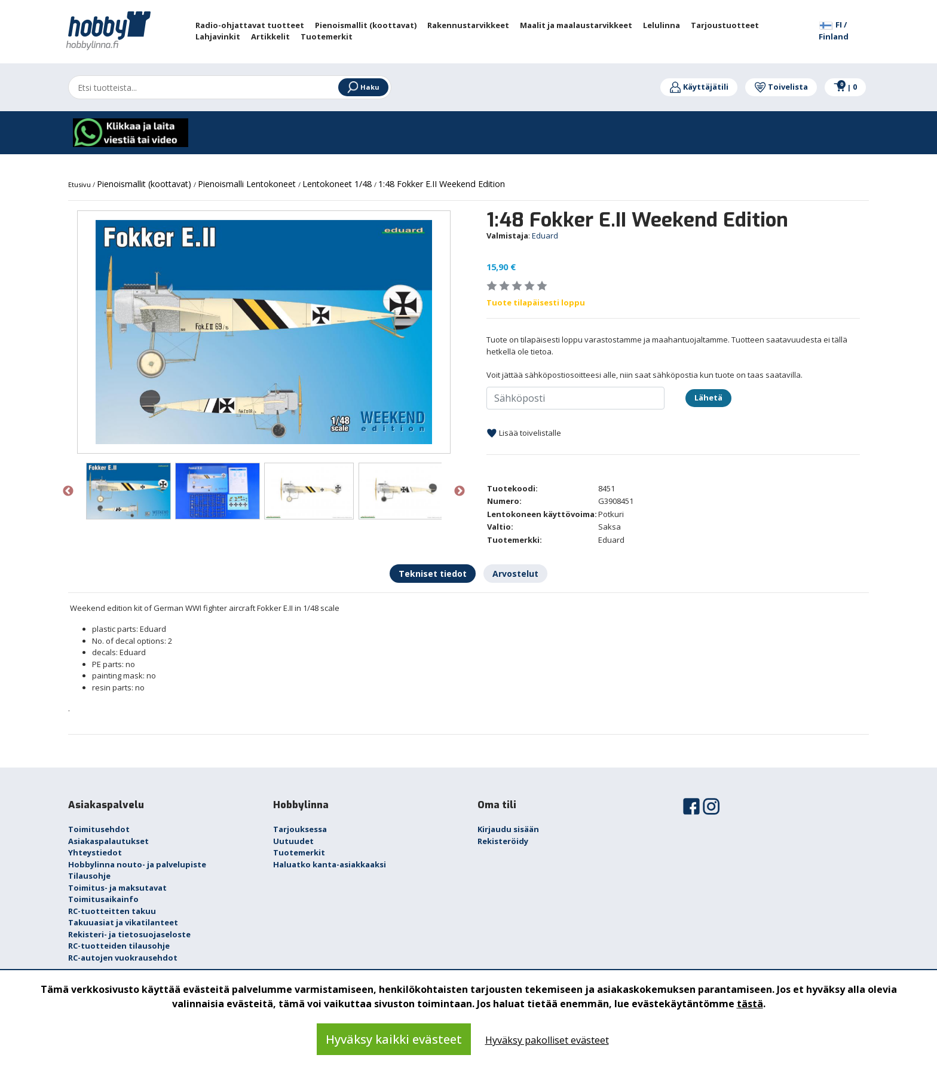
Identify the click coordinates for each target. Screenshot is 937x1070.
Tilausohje (89, 875)
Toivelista (781, 86)
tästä (750, 1003)
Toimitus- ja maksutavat (117, 887)
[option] (264, 332)
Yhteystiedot (95, 852)
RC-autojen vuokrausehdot (122, 957)
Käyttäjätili (698, 86)
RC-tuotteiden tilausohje (119, 945)
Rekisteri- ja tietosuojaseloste (129, 934)
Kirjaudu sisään (508, 829)
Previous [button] (68, 491)
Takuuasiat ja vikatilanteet (123, 922)
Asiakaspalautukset (108, 841)
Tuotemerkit (299, 852)
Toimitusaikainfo (103, 899)
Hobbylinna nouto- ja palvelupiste (137, 864)
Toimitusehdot (99, 829)
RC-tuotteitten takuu (112, 911)
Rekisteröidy (502, 841)
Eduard (545, 235)
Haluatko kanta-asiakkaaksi (329, 864)
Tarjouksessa (300, 829)
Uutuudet (293, 841)
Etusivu (80, 184)
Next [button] (460, 491)
